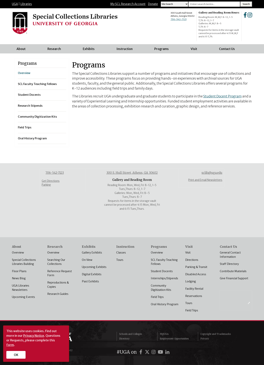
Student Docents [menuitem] (29, 94)
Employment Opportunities (174, 338)
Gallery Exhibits (92, 252)
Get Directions (51, 181)
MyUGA (164, 334)
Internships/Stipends (164, 278)
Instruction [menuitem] (125, 50)
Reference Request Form (59, 273)
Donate (153, 4)
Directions (191, 260)
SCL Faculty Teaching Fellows (164, 262)
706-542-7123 (179, 19)
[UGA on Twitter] (148, 352)
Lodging (190, 281)
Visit (188, 252)
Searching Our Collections (56, 262)
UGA (15, 4)
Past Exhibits (90, 281)
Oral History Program (164, 304)
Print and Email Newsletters (205, 180)
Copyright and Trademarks (215, 334)
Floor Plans (19, 271)
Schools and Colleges (130, 334)
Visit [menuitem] (195, 50)
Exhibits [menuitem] (89, 50)
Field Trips (157, 297)
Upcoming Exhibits (94, 267)
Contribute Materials (233, 271)
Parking (46, 184)
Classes (121, 252)
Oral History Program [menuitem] (32, 138)
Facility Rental (194, 288)
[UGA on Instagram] (154, 352)
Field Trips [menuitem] (24, 127)
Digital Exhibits (91, 274)
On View (87, 260)
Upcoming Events (23, 297)
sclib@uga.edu (212, 173)
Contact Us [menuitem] (228, 50)
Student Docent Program (222, 96)
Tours (119, 260)
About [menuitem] (22, 50)
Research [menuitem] (55, 50)
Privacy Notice (33, 336)
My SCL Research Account (127, 4)
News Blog (19, 278)
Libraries (26, 4)
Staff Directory (229, 264)
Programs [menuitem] (163, 50)
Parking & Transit (196, 267)
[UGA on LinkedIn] (167, 352)
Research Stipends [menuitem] (30, 105)
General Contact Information (230, 255)
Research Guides (57, 294)
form (10, 345)
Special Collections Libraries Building (24, 262)
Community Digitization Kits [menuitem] (37, 116)
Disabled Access (195, 274)
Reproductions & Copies (58, 285)
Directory (124, 338)
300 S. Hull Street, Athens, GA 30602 (132, 173)
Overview (18, 252)
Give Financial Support (234, 278)
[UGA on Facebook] (141, 352)
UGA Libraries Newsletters (20, 288)
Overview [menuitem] (24, 73)
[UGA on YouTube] (161, 352)
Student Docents (162, 271)
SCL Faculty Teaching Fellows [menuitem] (37, 84)
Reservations (193, 296)
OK (16, 355)
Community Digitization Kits (161, 288)
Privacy (204, 338)
